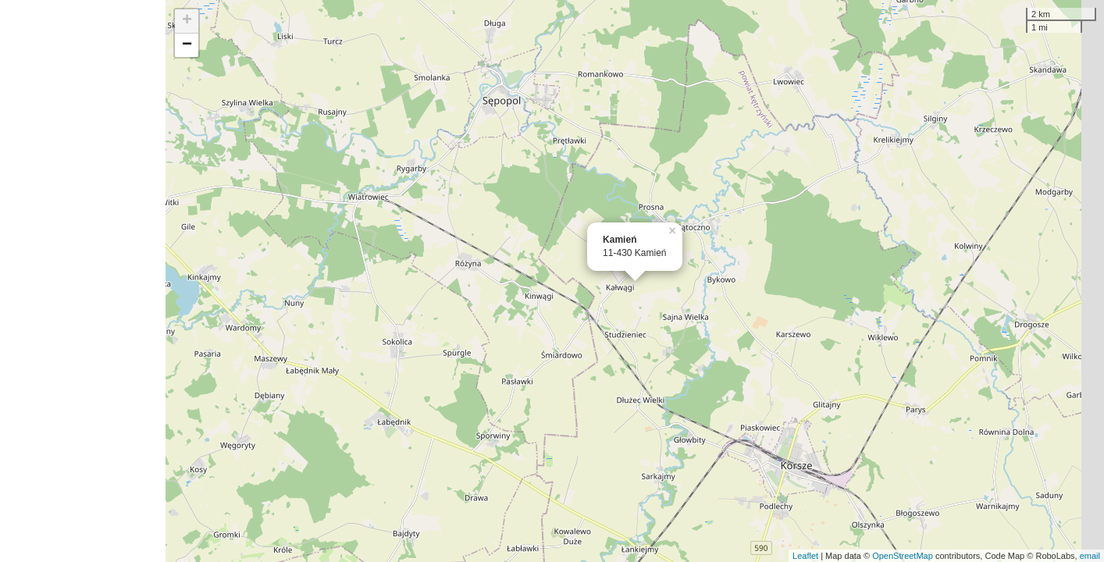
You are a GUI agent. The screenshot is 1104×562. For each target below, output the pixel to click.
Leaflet (805, 555)
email (1090, 555)
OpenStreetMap (902, 555)
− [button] (187, 45)
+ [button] (187, 21)
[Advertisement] (83, 281)
